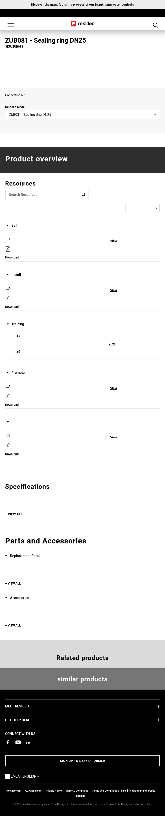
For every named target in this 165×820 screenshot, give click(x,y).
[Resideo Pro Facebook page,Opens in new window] (7, 742)
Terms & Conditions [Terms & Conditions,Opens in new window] (77, 790)
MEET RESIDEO (23, 706)
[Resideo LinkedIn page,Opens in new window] (28, 742)
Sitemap (80, 795)
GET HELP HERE (24, 719)
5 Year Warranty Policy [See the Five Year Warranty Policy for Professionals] (142, 790)
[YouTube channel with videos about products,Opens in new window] (18, 742)
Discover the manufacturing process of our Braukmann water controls (82, 4)
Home (83, 23)
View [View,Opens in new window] (113, 241)
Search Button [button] (155, 24)
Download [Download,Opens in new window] (12, 257)
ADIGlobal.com (33, 790)
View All (15, 514)
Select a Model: (15, 107)
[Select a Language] (142, 208)
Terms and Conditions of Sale (109, 790)
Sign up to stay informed (82, 761)
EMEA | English (31, 776)
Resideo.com (13, 790)
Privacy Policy (54, 790)
